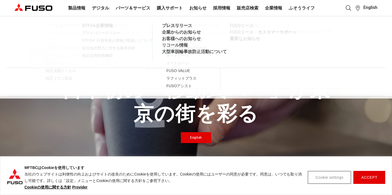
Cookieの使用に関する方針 (47, 187)
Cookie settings (329, 177)
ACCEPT (369, 177)
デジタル (100, 8)
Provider (80, 187)
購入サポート (170, 8)
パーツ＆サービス (133, 8)
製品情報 (76, 8)
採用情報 (221, 8)
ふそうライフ (302, 8)
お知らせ (198, 8)
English (370, 7)
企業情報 (273, 8)
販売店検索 (247, 8)
